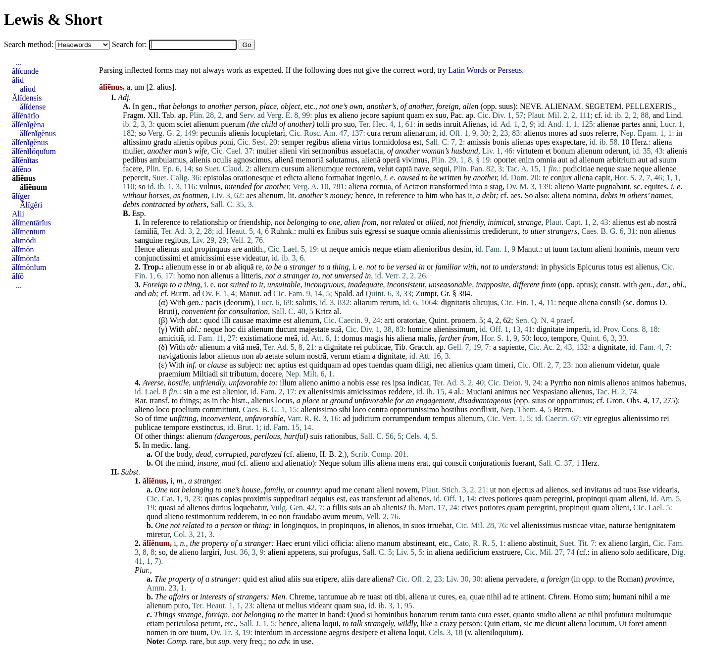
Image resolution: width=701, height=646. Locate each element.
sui (324, 552)
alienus (623, 222)
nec (270, 365)
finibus (337, 231)
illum (288, 382)
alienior (234, 391)
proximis (257, 498)
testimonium (205, 516)
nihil (494, 596)
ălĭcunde (25, 71)
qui (437, 463)
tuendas (381, 365)
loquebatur (250, 507)
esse (233, 258)
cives (487, 498)
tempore (564, 338)
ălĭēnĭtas (25, 160)
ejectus (523, 489)
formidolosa (391, 142)
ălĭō (18, 276)
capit (602, 177)
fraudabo (307, 516)
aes (251, 195)
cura (374, 133)
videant (320, 605)
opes (543, 142)
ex (333, 115)
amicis (360, 249)
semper (292, 142)
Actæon (415, 186)
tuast (374, 596)
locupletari (268, 133)
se (392, 231)
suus (506, 106)
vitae (597, 525)
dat (192, 320)
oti (388, 596)
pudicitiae (578, 168)
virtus (361, 142)
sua (307, 579)
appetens (301, 552)
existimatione (261, 338)
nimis (596, 382)
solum (295, 356)
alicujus (484, 302)
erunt (303, 543)
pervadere (521, 579)
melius (296, 605)
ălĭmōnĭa (26, 258)
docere (271, 374)
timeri (504, 365)
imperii (577, 329)
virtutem (529, 151)
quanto (524, 614)
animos (642, 382)
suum (667, 160)
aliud (278, 579)
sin (188, 391)
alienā (284, 160)
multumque (654, 614)
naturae (620, 525)
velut (386, 168)
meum (653, 249)
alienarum (419, 133)
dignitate (550, 329)
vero (672, 249)
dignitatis (456, 302)
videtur (627, 365)
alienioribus (432, 249)
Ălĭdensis (27, 98)
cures (446, 596)
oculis (221, 160)
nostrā (666, 222)
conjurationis (489, 463)
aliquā (244, 267)
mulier (133, 151)
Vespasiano (550, 391)
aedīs (433, 124)
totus (614, 267)
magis (373, 338)
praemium (174, 374)
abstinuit (542, 543)
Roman (629, 579)
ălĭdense (33, 107)
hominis (627, 249)
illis (369, 463)
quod (212, 320)
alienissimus (541, 525)
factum (582, 249)
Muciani (479, 391)
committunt (220, 409)
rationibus (340, 436)
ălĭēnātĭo (25, 115)
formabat (340, 177)
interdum (268, 632)
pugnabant (613, 186)
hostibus (454, 409)
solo (628, 552)
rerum (392, 133)
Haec (284, 543)
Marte (585, 186)
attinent (532, 596)
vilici (320, 543)
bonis (501, 142)
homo (186, 275)
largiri (639, 543)
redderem (242, 516)
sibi (344, 409)
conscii (456, 463)
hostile (178, 382)
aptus (584, 284)
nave (421, 168)
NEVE (530, 106)
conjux (561, 177)
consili (610, 302)
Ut (623, 623)
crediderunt (500, 231)
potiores (510, 498)
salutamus (341, 160)
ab (651, 222)
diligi (423, 365)
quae (477, 596)
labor (207, 356)
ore (183, 632)
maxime (268, 320)
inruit (452, 124)
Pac (456, 115)
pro (336, 124)
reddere (400, 391)
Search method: (29, 44)
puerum (233, 124)
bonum (564, 151)
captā (404, 168)
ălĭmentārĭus (31, 222)
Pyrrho (561, 382)
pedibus (135, 160)
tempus (444, 418)
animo (330, 382)
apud (332, 489)
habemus (670, 382)
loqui (330, 623)
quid (250, 579)
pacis (213, 302)
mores (558, 133)
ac (582, 614)
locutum (601, 623)
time (160, 418)
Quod (356, 614)
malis (426, 338)
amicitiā (171, 338)
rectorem (360, 168)
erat (422, 463)
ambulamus (168, 160)
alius (164, 87)
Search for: (130, 44)
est (417, 142)
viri (304, 151)
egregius (607, 418)
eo (273, 516)
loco (540, 338)
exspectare (569, 142)
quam (415, 115)
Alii (18, 214)
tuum (560, 249)
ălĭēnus (24, 178)
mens (406, 463)
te (546, 177)
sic (528, 623)
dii (242, 329)
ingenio (368, 177)
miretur (158, 534)
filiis (339, 507)
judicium (366, 418)
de (173, 552)
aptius (287, 365)
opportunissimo (415, 409)
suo (441, 115)
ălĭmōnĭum (29, 267)
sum (601, 596)
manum (389, 543)
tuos (630, 489)
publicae (377, 347)
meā (291, 338)
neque (605, 168)
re (259, 267)
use (306, 641)
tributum (243, 374)
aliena (341, 142)
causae (243, 320)
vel (515, 525)
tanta (468, 614)
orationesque (253, 177)
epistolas (217, 177)
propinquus (212, 249)
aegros (339, 632)
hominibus (391, 614)
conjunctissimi (158, 258)
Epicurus (591, 267)
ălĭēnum (33, 187)
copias (231, 498)
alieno (348, 115)
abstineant (418, 543)
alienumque (325, 168)
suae (624, 168)
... (19, 62)
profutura (619, 614)
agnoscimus (252, 160)
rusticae (575, 525)
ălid (18, 80)
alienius (461, 365)
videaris (664, 489)
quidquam (325, 365)
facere (132, 168)
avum (332, 516)
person (245, 106)
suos (586, 133)
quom (166, 124)
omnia (546, 160)
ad (573, 133)
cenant (364, 489)
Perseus (510, 70)
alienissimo (319, 409)
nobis (355, 382)
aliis (294, 579)
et (548, 151)
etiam (402, 249)
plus (321, 115)
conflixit (482, 409)
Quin (492, 623)
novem (407, 489)
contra (378, 409)
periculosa (182, 623)
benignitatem (655, 525)
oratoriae (411, 320)
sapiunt (393, 115)
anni (649, 124)
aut (563, 160)
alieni (288, 151)
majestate (314, 329)
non (645, 231)
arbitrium (621, 160)
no (272, 641)
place (268, 106)
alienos (535, 133)
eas (354, 498)
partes (630, 124)
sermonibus (330, 151)
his (390, 338)
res (386, 382)
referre (606, 133)
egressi (375, 231)
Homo (583, 596)
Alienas (474, 124)
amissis (479, 142)
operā (391, 160)
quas (211, 498)
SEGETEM (603, 106)
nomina (585, 195)
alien (471, 106)
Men (278, 596)
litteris (251, 275)
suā (336, 329)
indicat (418, 382)
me (205, 391)
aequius (322, 498)
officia (341, 543)
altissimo (137, 142)
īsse (644, 489)
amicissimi (208, 258)
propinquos (346, 525)
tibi (400, 596)
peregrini (558, 498)
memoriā (310, 160)
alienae (608, 124)
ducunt (287, 329)
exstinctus (207, 427)
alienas (522, 142)
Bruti (166, 311)
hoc (230, 329)
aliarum (366, 302)
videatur (255, 258)
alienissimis (462, 231)
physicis (562, 267)
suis (356, 231)
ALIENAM (563, 106)
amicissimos (367, 391)
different (526, 284)
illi (226, 320)
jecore (370, 115)
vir (587, 418)
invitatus (597, 489)
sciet (184, 124)
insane (207, 463)
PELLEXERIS (648, 106)
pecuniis (213, 133)
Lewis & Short (53, 19)
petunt (210, 623)
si (369, 614)
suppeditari (290, 498)
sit (223, 374)
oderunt (616, 151)
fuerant (523, 463)
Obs (633, 400)
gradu (162, 142)
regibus (318, 142)
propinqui (591, 498)
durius (221, 507)
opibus (206, 142)
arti (389, 320)
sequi (441, 168)
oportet (505, 160)
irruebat (439, 525)
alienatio (298, 463)
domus (646, 302)
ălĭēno (21, 169)
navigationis (177, 356)
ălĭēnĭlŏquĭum (34, 151)
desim (461, 249)
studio (546, 614)
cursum (292, 168)
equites (656, 186)
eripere (326, 579)
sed (577, 489)
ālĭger (21, 196)
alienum (206, 124)
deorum (238, 302)
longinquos (299, 525)
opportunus (574, 400)
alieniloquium (497, 632)
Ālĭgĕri (31, 205)
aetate (274, 356)
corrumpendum (406, 418)
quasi (166, 507)
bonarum (423, 614)
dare (363, 579)
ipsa (399, 382)
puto (181, 605)
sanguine (149, 240)
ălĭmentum (29, 231)
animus (506, 391)
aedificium (472, 552)
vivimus (415, 160)
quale (651, 365)
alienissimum (455, 329)
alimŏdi (24, 240)
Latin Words (467, 70)
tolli (323, 124)
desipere (364, 632)
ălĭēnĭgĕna (28, 124)
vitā (239, 347)
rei (357, 347)
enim (526, 160)
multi (306, 231)
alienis (239, 133)
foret (636, 623)
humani (624, 596)
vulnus (210, 186)
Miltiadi (205, 374)
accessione (310, 632)
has (460, 195)
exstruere (506, 552)
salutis (306, 302)
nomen (157, 632)
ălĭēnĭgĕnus (38, 133)
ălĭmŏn (23, 249)
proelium (186, 409)
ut (324, 249)
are (237, 249)
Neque (329, 463)
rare (196, 641)
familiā (146, 231)
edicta (292, 177)
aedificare (651, 552)
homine (420, 329)
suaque (408, 231)
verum (340, 356)
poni (226, 142)
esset (501, 614)
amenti (656, 623)
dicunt (556, 623)
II (322, 454)
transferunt (378, 498)
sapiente (511, 347)
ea (462, 596)
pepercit (136, 177)
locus (284, 400)
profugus (344, 552)
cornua (380, 186)
